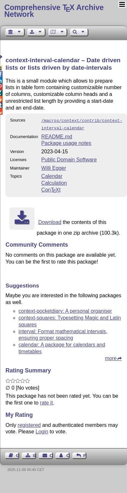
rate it (46, 401)
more (111, 357)
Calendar (51, 175)
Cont (50, 188)
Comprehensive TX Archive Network (54, 10)
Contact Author (68, 454)
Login (42, 430)
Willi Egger (53, 167)
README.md (56, 135)
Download (49, 221)
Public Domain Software (69, 158)
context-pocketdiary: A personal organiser (65, 309)
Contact (51, 454)
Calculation (54, 181)
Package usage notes (66, 142)
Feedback (84, 454)
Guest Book (17, 454)
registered (29, 424)
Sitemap (34, 454)
